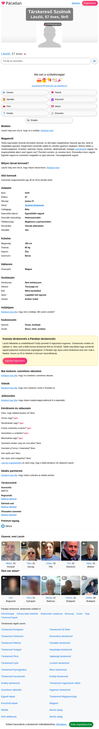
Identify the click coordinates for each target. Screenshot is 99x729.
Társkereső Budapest (12, 629)
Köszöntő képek (9, 703)
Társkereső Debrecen (12, 636)
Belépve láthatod (8, 499)
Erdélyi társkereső (10, 683)
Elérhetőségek (7, 614)
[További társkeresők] (93, 554)
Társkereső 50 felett (60, 629)
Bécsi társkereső (58, 669)
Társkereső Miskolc (11, 643)
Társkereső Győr (9, 663)
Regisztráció (89, 3)
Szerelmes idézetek (11, 690)
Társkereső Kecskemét (13, 676)
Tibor (29, 563)
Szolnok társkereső (34, 205)
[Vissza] (6, 554)
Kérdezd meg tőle (9, 312)
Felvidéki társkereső (60, 643)
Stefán (89, 598)
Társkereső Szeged (11, 649)
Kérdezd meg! (47, 130)
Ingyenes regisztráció (15, 361)
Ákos (29, 598)
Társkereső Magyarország (63, 696)
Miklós (9, 563)
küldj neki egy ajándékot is (56, 86)
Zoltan (49, 563)
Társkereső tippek (9, 617)
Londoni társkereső (59, 663)
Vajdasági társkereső (60, 656)
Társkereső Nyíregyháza (13, 669)
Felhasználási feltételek (27, 614)
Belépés (75, 3)
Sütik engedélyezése (81, 724)
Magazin (54, 703)
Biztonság (69, 614)
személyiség (80, 149)
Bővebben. (61, 724)
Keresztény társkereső (61, 636)
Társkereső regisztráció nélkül (65, 683)
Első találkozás (9, 716)
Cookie (79, 614)
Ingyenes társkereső (60, 690)
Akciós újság (56, 710)
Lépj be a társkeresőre (11, 463)
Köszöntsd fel (37, 86)
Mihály (49, 598)
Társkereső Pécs (10, 656)
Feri (69, 563)
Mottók (4, 710)
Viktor (89, 563)
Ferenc (69, 598)
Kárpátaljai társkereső (61, 649)
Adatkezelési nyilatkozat (51, 614)
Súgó (87, 614)
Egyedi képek (8, 696)
